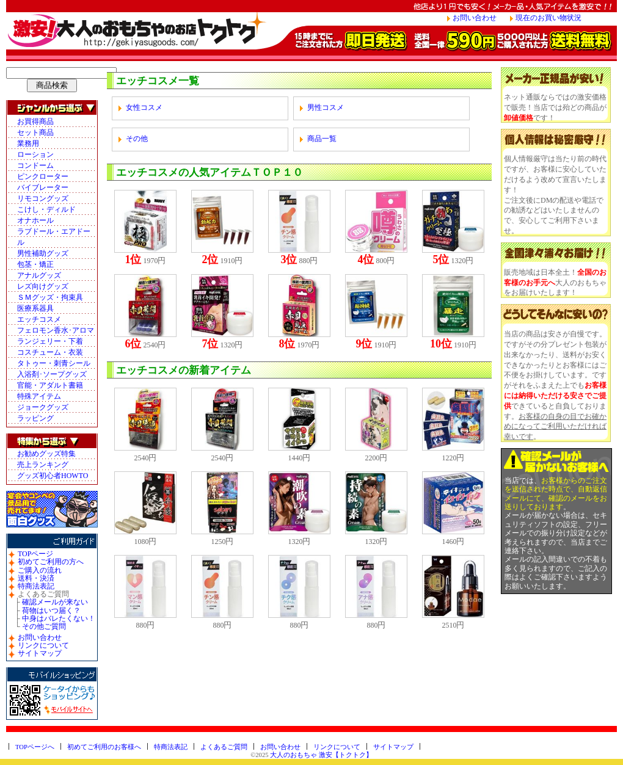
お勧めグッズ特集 (46, 453)
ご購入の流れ (40, 570)
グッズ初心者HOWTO (52, 475)
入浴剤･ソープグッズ (52, 374)
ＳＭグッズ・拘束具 (50, 297)
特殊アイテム (39, 396)
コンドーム (35, 165)
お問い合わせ (475, 17)
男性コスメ (325, 107)
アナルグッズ (39, 275)
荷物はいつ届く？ (51, 610)
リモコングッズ (42, 198)
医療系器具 (35, 308)
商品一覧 (322, 138)
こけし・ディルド (46, 209)
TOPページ (35, 553)
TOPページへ (34, 747)
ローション (35, 154)
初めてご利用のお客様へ (104, 747)
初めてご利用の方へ (51, 561)
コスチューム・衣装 (50, 352)
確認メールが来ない (55, 602)
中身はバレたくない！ (58, 618)
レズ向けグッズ (42, 286)
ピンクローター (42, 176)
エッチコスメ (39, 319)
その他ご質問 (44, 626)
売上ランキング (42, 464)
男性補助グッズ (42, 253)
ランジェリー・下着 (50, 341)
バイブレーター (42, 187)
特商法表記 (36, 586)
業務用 (28, 143)
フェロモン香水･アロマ (55, 330)
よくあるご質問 (223, 747)
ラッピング (35, 418)
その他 (137, 138)
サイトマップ (40, 653)
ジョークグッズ (42, 407)
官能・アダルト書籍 (50, 385)
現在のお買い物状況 (548, 17)
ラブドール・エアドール (53, 237)
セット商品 (35, 132)
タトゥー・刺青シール (53, 363)
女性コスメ (144, 107)
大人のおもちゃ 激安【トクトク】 (321, 755)
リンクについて (43, 645)
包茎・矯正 (35, 264)
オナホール (35, 220)
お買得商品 (35, 121)
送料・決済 (36, 578)
